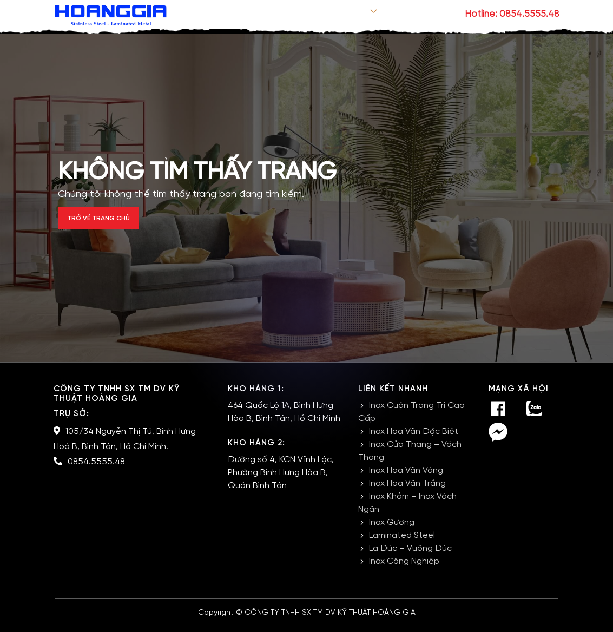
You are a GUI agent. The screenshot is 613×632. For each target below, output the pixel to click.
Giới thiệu (304, 14)
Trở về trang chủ (115, 223)
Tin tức (400, 14)
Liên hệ (439, 14)
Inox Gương (391, 530)
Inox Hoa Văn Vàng (406, 478)
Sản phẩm (354, 14)
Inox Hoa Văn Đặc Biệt (413, 439)
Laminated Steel (402, 543)
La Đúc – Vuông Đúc (410, 556)
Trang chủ (250, 14)
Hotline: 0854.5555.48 (512, 14)
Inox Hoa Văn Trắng (407, 491)
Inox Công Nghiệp (404, 569)
